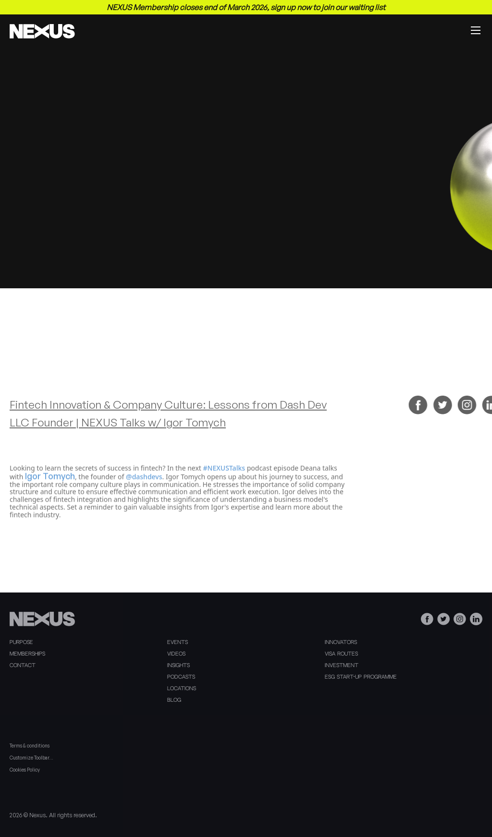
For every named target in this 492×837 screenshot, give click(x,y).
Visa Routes (341, 654)
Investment (341, 665)
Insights (178, 665)
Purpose (21, 642)
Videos (176, 654)
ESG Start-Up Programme (361, 677)
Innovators (341, 642)
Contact (23, 665)
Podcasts (181, 677)
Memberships (27, 654)
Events (177, 642)
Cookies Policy (25, 770)
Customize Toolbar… (31, 757)
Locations (181, 688)
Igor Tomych (50, 489)
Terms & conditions (29, 745)
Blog (174, 700)
